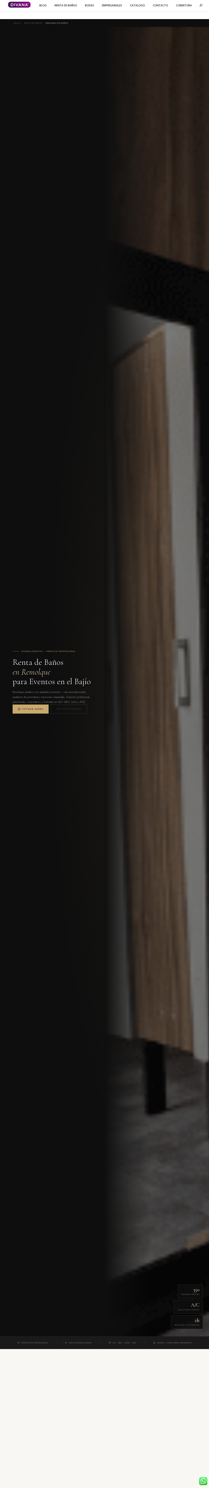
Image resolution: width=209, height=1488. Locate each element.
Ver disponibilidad (68, 709)
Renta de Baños (33, 23)
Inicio (17, 23)
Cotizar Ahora (30, 709)
